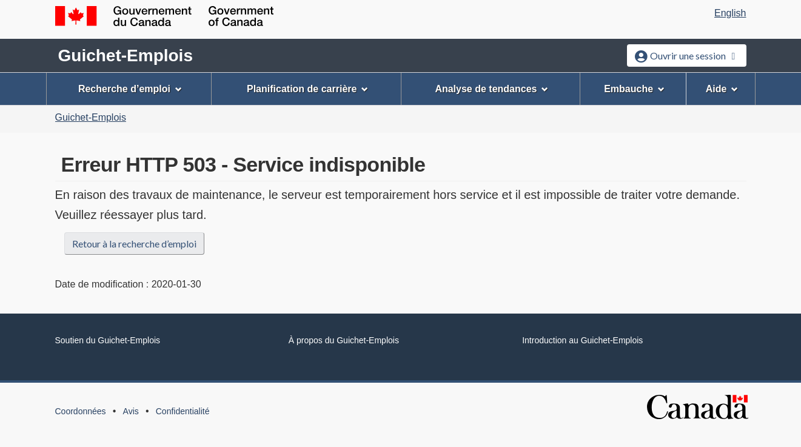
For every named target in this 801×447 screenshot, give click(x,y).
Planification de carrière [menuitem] (307, 89)
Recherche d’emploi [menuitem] (130, 89)
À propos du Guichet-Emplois (344, 340)
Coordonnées (80, 411)
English (730, 13)
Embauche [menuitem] (634, 89)
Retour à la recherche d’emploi (134, 243)
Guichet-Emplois (125, 55)
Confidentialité (183, 411)
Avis (131, 411)
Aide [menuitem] (722, 89)
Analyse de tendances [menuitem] (491, 89)
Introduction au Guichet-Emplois (582, 340)
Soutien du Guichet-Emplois (108, 340)
